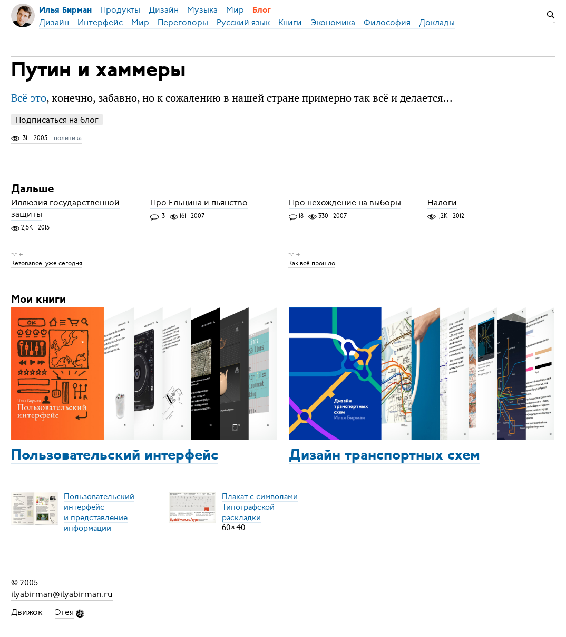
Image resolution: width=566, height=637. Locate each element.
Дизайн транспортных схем (384, 456)
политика (68, 138)
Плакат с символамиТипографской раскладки (260, 506)
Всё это (28, 98)
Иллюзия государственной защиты (65, 208)
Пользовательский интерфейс (114, 456)
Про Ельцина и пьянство (199, 202)
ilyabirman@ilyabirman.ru (62, 594)
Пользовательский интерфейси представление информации (99, 512)
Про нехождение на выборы (345, 202)
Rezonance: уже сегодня (46, 263)
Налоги (442, 202)
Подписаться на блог (57, 119)
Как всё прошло (311, 263)
